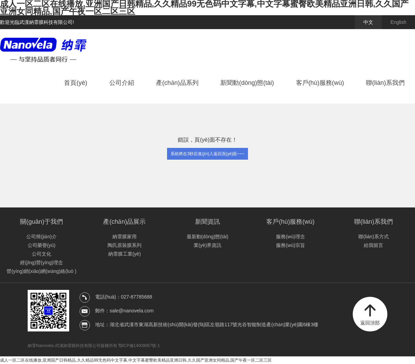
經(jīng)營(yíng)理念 (41, 262)
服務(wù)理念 (290, 236)
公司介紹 (121, 82)
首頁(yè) (75, 82)
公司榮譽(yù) (41, 245)
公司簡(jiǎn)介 (41, 236)
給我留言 (373, 245)
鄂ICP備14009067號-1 (139, 345)
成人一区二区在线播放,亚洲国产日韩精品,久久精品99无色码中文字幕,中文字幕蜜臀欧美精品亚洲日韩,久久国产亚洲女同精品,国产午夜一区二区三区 (136, 360)
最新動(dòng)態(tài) (208, 236)
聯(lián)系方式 (373, 236)
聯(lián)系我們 (385, 82)
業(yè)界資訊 (207, 245)
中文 (368, 22)
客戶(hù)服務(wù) (320, 82)
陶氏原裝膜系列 (124, 245)
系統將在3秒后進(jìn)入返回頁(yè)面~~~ (207, 153)
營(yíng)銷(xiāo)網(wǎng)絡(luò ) (41, 271)
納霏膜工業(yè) (124, 254)
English (398, 22)
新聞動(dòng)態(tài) (247, 82)
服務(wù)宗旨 (290, 245)
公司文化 (41, 254)
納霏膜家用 (124, 236)
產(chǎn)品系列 (177, 82)
